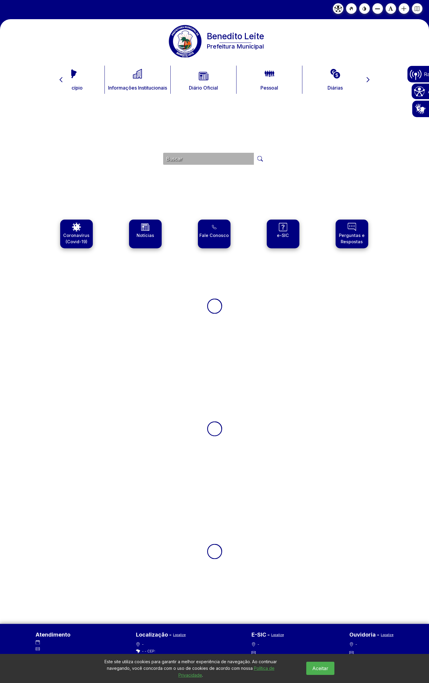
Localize (179, 635)
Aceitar (320, 668)
